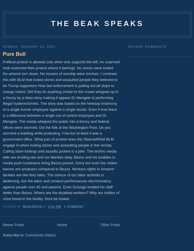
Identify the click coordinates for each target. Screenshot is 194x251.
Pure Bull (14, 54)
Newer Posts (13, 225)
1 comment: (75, 206)
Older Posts (110, 225)
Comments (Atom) (41, 235)
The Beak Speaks (97, 23)
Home (62, 225)
